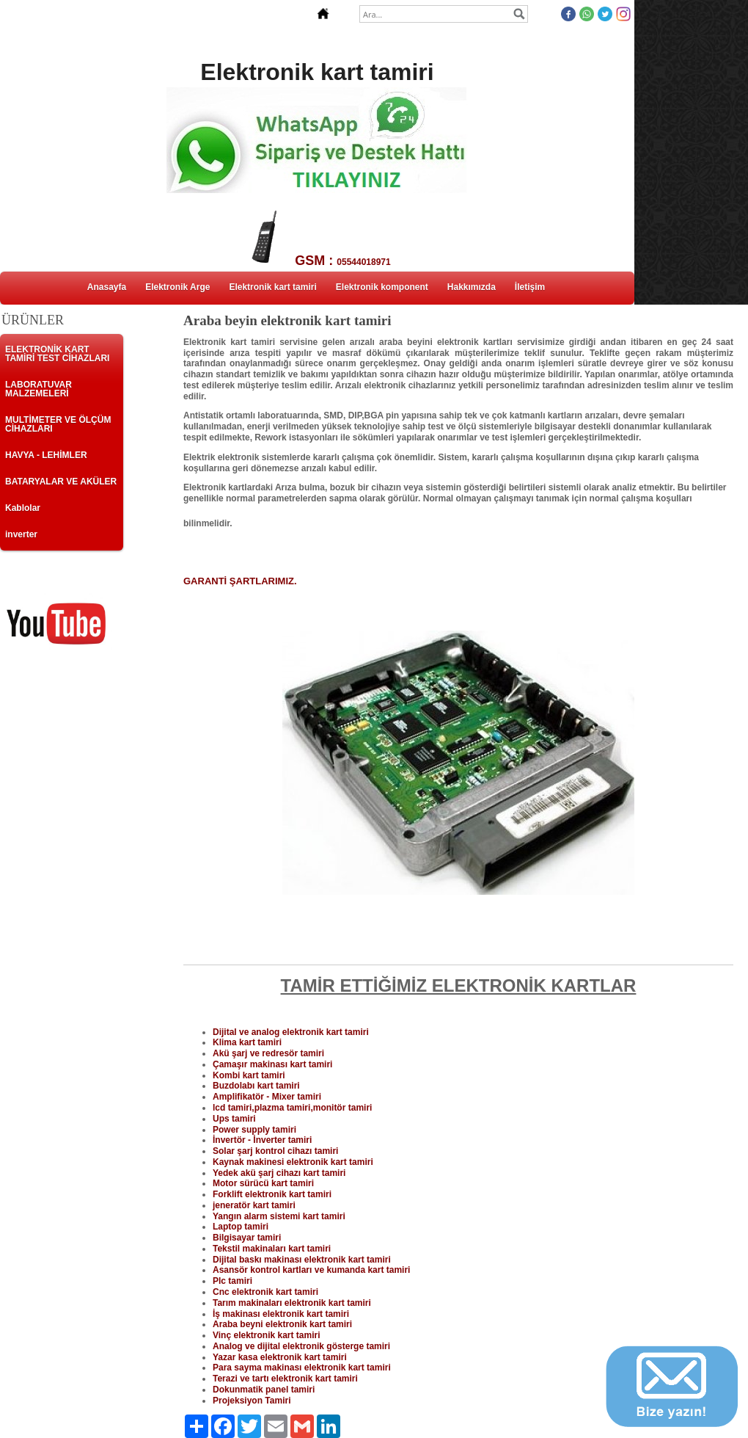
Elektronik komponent (382, 287)
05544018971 (363, 262)
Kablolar (22, 508)
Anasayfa (106, 287)
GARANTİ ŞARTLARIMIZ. (240, 581)
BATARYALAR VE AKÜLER (61, 481)
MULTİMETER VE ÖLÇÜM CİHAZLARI (58, 424)
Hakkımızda (471, 287)
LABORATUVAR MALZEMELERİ (38, 389)
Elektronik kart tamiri (272, 287)
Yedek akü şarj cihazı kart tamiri (279, 1173)
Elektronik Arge (177, 287)
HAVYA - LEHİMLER (46, 455)
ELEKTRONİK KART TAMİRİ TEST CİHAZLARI (57, 353)
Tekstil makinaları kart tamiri (272, 1248)
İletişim (530, 287)
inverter (21, 534)
